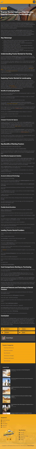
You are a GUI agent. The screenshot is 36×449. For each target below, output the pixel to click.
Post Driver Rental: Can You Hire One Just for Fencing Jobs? (22, 378)
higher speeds (18, 126)
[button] (34, 2)
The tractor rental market (12, 103)
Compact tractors (19, 108)
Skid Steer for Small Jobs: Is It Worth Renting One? (20, 369)
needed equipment (25, 132)
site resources (14, 87)
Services (4, 249)
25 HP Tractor (12, 85)
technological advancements (12, 70)
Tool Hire (4, 8)
